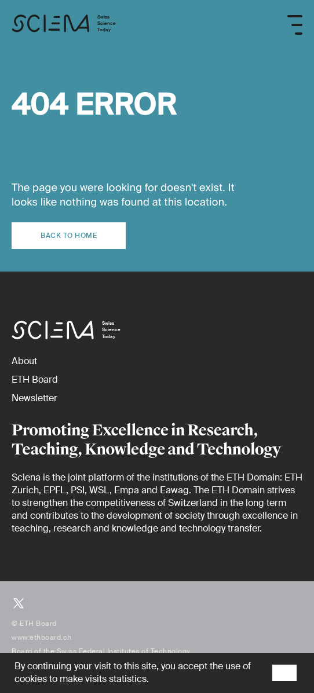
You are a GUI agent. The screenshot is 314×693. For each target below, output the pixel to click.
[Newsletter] (34, 398)
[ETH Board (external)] (35, 379)
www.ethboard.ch (42, 637)
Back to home (69, 235)
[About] (24, 361)
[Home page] (64, 25)
